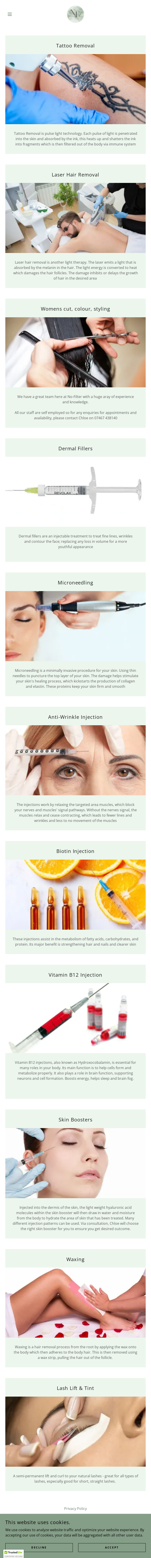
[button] (15, 14)
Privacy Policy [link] (75, 1508)
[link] (75, 14)
